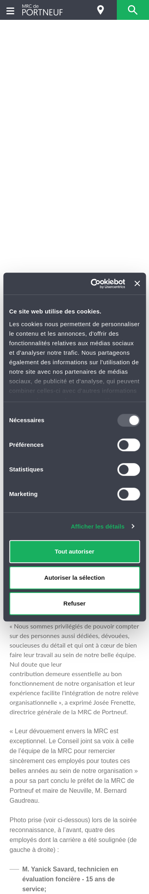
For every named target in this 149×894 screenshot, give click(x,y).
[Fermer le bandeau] (137, 283)
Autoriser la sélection (74, 577)
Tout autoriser (75, 551)
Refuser (75, 603)
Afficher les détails (97, 526)
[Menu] (10, 10)
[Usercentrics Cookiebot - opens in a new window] (93, 284)
